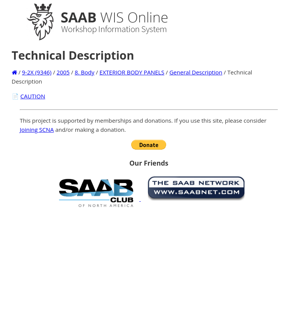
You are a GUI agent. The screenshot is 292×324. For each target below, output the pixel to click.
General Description (195, 72)
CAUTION (32, 96)
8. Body (84, 72)
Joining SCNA (37, 129)
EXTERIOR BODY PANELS (132, 72)
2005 (63, 72)
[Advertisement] (149, 265)
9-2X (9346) (37, 72)
